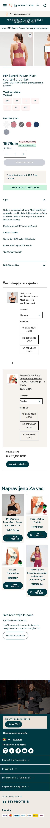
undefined (31, 315)
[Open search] (10, 5)
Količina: (8, 148)
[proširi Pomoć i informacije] (16, 760)
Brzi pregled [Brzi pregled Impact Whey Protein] (36, 534)
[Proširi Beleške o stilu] (25, 265)
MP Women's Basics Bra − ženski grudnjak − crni (12, 522)
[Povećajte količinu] (23, 154)
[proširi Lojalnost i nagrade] (16, 787)
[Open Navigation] (5, 5)
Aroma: (24, 309)
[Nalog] (37, 5)
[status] (15, 154)
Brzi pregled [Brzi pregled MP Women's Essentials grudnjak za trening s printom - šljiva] (36, 592)
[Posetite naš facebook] (11, 751)
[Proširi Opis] (25, 200)
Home (4, 28)
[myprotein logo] (24, 5)
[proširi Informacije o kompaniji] (18, 778)
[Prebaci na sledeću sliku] (47, 49)
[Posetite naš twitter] (31, 751)
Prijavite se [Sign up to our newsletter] (13, 724)
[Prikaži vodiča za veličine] (12, 92)
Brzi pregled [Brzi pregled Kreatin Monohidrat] (12, 585)
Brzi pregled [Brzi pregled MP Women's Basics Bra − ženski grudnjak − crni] (12, 538)
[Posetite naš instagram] (5, 751)
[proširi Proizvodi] (9, 769)
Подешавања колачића (15, 733)
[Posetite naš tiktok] (18, 751)
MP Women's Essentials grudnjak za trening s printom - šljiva (37, 574)
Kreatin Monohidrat (13, 571)
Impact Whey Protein (37, 520)
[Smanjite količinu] (7, 154)
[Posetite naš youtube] (24, 751)
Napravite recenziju (15, 635)
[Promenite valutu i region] (25, 739)
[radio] (7, 101)
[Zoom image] (30, 35)
